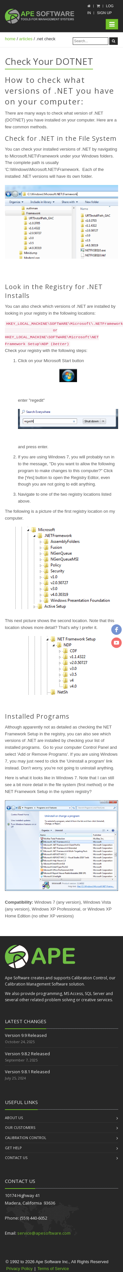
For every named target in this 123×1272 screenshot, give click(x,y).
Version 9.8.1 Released (27, 1072)
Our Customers (20, 1127)
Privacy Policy (19, 1268)
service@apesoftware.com (43, 1233)
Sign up (104, 13)
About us (14, 1117)
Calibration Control (25, 1137)
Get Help (13, 1147)
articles (25, 38)
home (10, 38)
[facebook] (116, 629)
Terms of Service (53, 1268)
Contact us (16, 1157)
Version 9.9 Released (26, 1035)
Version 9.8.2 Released (27, 1054)
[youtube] (116, 642)
